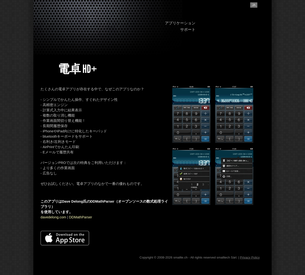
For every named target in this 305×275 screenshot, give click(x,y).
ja (253, 5)
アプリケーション (180, 23)
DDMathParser (80, 217)
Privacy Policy (250, 257)
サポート (187, 29)
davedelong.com (53, 217)
